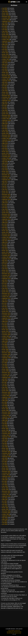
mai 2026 (4, 8)
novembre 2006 (6, 394)
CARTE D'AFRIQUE (11, 630)
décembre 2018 (6, 155)
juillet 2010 (5, 321)
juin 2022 (4, 85)
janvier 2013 (5, 272)
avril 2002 (4, 484)
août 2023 (4, 62)
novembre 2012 (6, 275)
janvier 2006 (5, 410)
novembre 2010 (6, 314)
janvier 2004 (5, 450)
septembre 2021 (6, 100)
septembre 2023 (6, 61)
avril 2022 (4, 89)
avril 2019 (4, 148)
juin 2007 (4, 382)
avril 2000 (4, 524)
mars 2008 (5, 367)
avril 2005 (4, 425)
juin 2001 (4, 501)
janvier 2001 (5, 509)
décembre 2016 (6, 194)
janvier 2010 (5, 331)
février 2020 (5, 131)
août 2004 (4, 438)
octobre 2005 (5, 415)
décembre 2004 (6, 432)
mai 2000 (4, 522)
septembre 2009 (6, 338)
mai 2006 (4, 403)
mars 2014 (5, 249)
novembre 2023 (6, 57)
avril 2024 (4, 49)
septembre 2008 (6, 357)
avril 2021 (4, 108)
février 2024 (5, 52)
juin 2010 (4, 323)
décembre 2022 (6, 75)
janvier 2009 (5, 351)
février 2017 (5, 191)
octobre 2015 (5, 217)
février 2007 (5, 389)
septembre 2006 (6, 397)
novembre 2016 (6, 196)
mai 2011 (4, 305)
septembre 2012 (6, 278)
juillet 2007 (5, 380)
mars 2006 (5, 407)
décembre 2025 (6, 16)
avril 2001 (4, 504)
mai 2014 (4, 245)
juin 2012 (4, 283)
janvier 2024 (5, 54)
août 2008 (4, 359)
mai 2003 (4, 463)
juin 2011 (4, 303)
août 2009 (4, 339)
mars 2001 (5, 506)
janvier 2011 (5, 311)
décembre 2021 (6, 95)
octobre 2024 (5, 39)
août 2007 (4, 379)
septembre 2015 (6, 219)
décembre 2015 (6, 214)
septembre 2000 (6, 516)
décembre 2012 (6, 273)
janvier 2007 (5, 390)
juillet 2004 (5, 440)
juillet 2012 (5, 281)
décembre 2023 (6, 56)
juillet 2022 (5, 84)
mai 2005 (4, 423)
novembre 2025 (6, 18)
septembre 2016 (6, 199)
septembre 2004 (6, 436)
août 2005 (4, 418)
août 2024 (4, 42)
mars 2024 (5, 51)
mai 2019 (4, 146)
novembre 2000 (6, 512)
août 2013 (4, 260)
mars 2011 (5, 308)
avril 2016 (4, 207)
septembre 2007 (6, 377)
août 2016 (4, 201)
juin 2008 (4, 362)
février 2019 (5, 151)
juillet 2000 (5, 519)
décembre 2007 (6, 372)
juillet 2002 (5, 479)
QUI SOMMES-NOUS (10, 631)
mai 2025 (4, 28)
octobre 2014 (5, 237)
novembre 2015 (6, 216)
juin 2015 (4, 224)
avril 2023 (4, 69)
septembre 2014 (6, 239)
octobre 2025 (5, 19)
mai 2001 (4, 502)
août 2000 (4, 517)
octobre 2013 (5, 257)
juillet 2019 (5, 143)
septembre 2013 (6, 258)
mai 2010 (4, 324)
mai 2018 (4, 166)
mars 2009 (5, 347)
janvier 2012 (5, 291)
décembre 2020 (6, 115)
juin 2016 (4, 204)
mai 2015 (4, 225)
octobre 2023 (5, 59)
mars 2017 (5, 189)
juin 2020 (4, 125)
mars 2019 (5, 150)
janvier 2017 (5, 192)
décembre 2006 (6, 392)
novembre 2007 (6, 374)
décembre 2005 (6, 412)
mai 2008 (4, 364)
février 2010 (5, 329)
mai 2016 (4, 206)
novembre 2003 (6, 453)
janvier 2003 (5, 469)
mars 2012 (5, 288)
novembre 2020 (6, 117)
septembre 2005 (6, 417)
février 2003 (5, 468)
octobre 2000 (5, 514)
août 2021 (4, 102)
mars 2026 (5, 11)
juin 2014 (4, 244)
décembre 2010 (6, 313)
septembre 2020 (6, 120)
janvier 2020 (5, 133)
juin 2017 (4, 184)
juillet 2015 (5, 222)
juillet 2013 (5, 262)
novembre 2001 (6, 493)
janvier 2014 (5, 252)
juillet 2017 (5, 183)
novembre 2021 (6, 97)
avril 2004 (4, 445)
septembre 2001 (6, 496)
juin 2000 (4, 521)
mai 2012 (4, 285)
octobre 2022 (5, 79)
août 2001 (4, 497)
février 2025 (5, 33)
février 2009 (5, 349)
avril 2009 (4, 346)
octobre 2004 (5, 435)
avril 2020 (4, 128)
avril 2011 (4, 306)
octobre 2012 (5, 277)
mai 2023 (4, 67)
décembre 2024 (6, 36)
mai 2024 (4, 47)
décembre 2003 (6, 451)
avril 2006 (4, 405)
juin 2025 (4, 26)
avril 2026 (4, 9)
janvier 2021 (5, 113)
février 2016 (5, 211)
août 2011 (4, 300)
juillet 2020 (5, 123)
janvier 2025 (5, 34)
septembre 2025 (6, 21)
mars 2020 (5, 130)
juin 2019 (4, 145)
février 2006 (5, 408)
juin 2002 (4, 481)
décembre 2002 (6, 471)
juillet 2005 (5, 420)
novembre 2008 (6, 354)
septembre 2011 (6, 298)
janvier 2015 (5, 232)
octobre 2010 (5, 316)
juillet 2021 (5, 103)
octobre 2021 (5, 99)
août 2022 (4, 82)
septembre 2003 (6, 456)
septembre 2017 (6, 179)
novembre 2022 (6, 77)
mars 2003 (5, 466)
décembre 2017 (6, 174)
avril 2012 (4, 286)
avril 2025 (4, 29)
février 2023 (5, 72)
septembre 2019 (6, 140)
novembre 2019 (6, 136)
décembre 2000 (6, 511)
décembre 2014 (6, 234)
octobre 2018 (5, 158)
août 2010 (4, 319)
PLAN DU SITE (17, 630)
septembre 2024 (6, 41)
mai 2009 (4, 344)
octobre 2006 (5, 395)
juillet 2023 (5, 64)
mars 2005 (5, 427)
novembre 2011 (6, 295)
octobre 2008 (5, 356)
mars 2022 (5, 90)
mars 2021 (5, 110)
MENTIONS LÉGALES (17, 631)
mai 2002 (4, 483)
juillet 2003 (5, 460)
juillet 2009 (5, 341)
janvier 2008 (5, 371)
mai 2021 (4, 107)
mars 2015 (5, 229)
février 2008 (5, 369)
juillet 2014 (5, 242)
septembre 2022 (6, 80)
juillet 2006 (5, 400)
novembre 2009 (6, 334)
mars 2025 (5, 31)
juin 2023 (4, 66)
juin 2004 (4, 441)
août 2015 (4, 220)
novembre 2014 (6, 235)
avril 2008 (4, 366)
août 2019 (4, 141)
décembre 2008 (6, 352)
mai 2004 (4, 443)
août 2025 (4, 23)
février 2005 (5, 428)
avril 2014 (4, 247)
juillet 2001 (5, 499)
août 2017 (4, 181)
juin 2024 (4, 46)
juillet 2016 (5, 202)
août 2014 (4, 240)
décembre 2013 (6, 253)
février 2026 (5, 13)
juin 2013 (4, 263)
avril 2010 (4, 326)
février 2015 (5, 230)
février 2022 (5, 92)
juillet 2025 (5, 24)
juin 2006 (4, 402)
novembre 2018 (6, 156)
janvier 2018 (5, 173)
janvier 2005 (5, 430)
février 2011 (5, 310)
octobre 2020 (5, 118)
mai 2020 (4, 127)
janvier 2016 (5, 212)
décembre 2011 (6, 293)
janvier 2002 (5, 489)
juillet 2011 (5, 301)
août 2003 (4, 458)
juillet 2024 (5, 44)
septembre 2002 (6, 476)
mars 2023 (5, 70)
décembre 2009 (6, 333)
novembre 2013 (6, 255)
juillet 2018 (5, 163)
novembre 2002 (6, 473)
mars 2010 (5, 328)
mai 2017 (4, 186)
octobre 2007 (5, 375)
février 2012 (5, 290)
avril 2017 (4, 188)
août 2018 (4, 161)
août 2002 (4, 478)
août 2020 (4, 122)
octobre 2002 (5, 474)
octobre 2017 (5, 178)
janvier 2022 (5, 94)
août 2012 (4, 280)
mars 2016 (5, 209)
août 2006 (4, 399)
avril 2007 (4, 385)
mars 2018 (5, 169)
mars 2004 (5, 446)
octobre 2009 (5, 336)
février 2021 (5, 112)
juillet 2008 (5, 361)
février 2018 (5, 171)
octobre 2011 (5, 296)
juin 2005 (4, 422)
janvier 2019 (5, 153)
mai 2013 (4, 265)
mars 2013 (5, 268)
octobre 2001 (5, 494)
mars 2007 (5, 387)
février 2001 (5, 507)
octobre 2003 (5, 455)
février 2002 (5, 488)
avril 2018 (4, 168)
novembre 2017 (6, 176)
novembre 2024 (6, 38)
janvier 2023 (5, 74)
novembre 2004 (6, 433)
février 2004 (5, 448)
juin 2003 (4, 461)
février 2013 (5, 270)
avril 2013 (4, 267)
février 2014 (5, 250)
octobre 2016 (5, 197)
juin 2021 (4, 105)
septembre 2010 (6, 318)
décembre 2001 (6, 491)
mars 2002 (5, 486)
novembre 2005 (6, 413)
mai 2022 (4, 87)
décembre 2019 (6, 135)
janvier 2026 (5, 14)
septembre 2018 (6, 160)
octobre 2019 (5, 138)
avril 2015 (4, 227)
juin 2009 (4, 342)
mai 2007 (4, 384)
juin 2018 (4, 164)
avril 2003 (4, 464)
